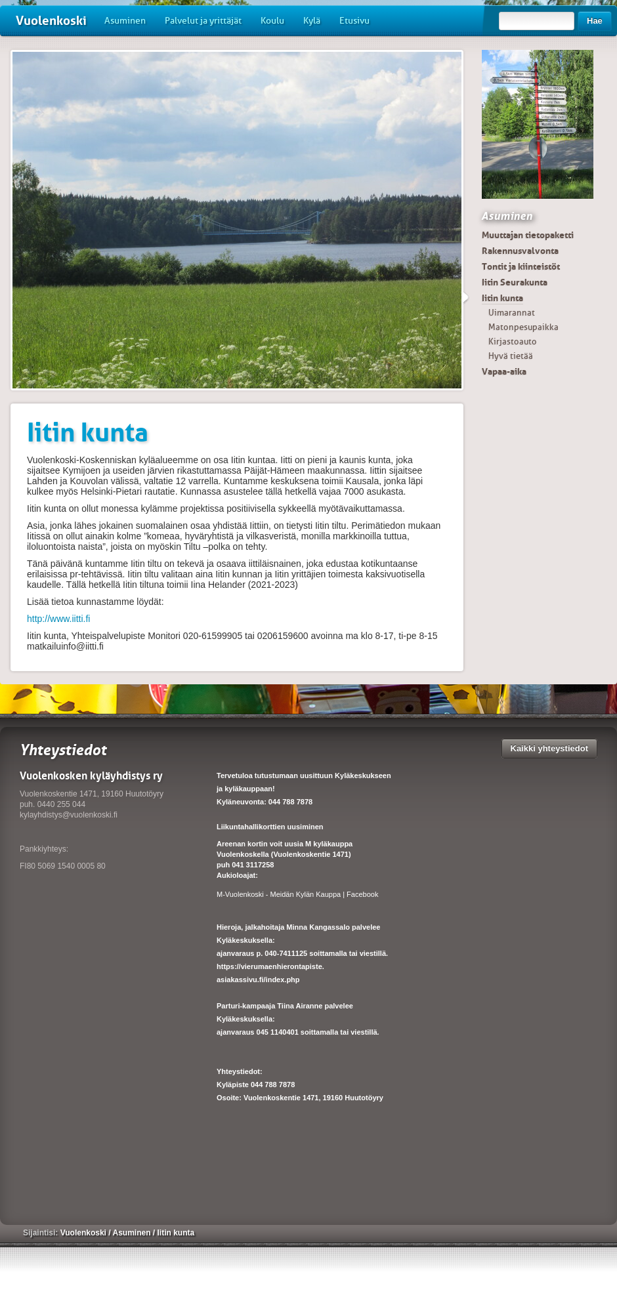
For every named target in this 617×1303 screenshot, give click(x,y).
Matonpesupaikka (523, 327)
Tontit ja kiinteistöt (521, 266)
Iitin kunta (502, 298)
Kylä (311, 20)
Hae (595, 21)
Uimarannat (511, 312)
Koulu (272, 20)
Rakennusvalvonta (520, 251)
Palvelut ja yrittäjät (203, 20)
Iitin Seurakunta (514, 282)
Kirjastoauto (512, 341)
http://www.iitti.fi (58, 618)
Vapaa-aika (504, 371)
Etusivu (354, 20)
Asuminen (125, 20)
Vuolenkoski (51, 20)
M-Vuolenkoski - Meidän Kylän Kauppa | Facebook (297, 894)
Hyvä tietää (510, 356)
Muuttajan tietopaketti (528, 235)
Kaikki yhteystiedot (550, 748)
